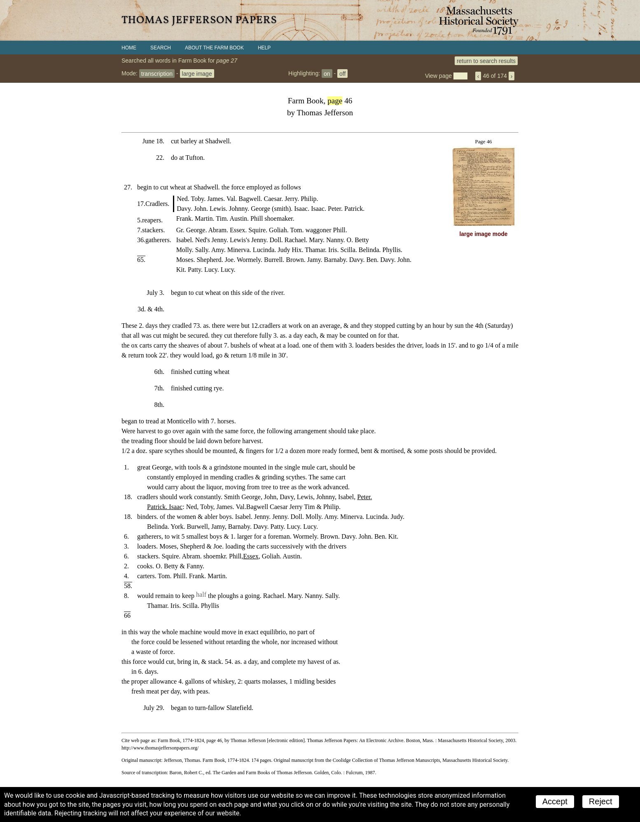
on (327, 73)
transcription (157, 73)
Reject (600, 801)
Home (128, 48)
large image (197, 73)
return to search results (486, 60)
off (342, 73)
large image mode (484, 234)
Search (160, 48)
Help (264, 48)
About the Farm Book (214, 48)
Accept (555, 801)
